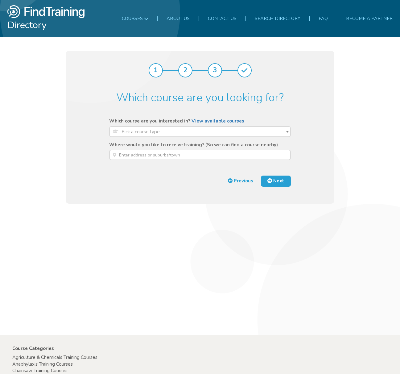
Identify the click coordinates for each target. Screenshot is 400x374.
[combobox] (200, 131)
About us (178, 18)
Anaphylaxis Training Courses (42, 364)
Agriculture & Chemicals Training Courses (54, 357)
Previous (240, 181)
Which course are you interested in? (176, 121)
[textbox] (204, 132)
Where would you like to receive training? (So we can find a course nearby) (193, 145)
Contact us (222, 18)
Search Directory (277, 18)
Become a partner (369, 18)
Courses (135, 18)
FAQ (323, 18)
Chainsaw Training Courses (40, 371)
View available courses (218, 121)
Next (275, 181)
